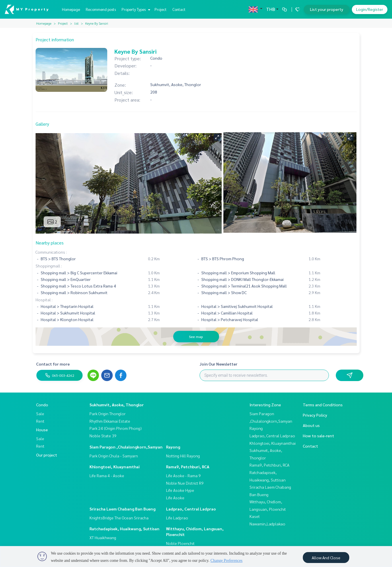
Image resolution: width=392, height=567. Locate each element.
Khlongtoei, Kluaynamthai (114, 466)
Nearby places (50, 243)
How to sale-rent (318, 435)
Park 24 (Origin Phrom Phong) (115, 428)
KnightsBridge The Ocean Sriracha (119, 517)
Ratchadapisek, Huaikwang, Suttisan (124, 528)
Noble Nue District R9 (185, 483)
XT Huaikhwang (102, 537)
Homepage (71, 9)
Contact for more (53, 363)
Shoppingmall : (49, 265)
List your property (326, 9)
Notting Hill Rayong (183, 455)
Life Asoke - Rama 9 (183, 475)
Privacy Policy (315, 415)
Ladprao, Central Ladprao (191, 508)
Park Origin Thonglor (107, 413)
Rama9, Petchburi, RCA (187, 466)
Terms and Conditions (323, 404)
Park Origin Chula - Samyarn (113, 455)
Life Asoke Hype (180, 490)
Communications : (51, 252)
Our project (46, 454)
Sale (40, 413)
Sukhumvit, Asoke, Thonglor (116, 404)
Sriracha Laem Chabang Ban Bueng (122, 508)
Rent (40, 421)
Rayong (173, 446)
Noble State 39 (102, 435)
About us (311, 425)
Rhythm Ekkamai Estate (109, 421)
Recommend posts (101, 9)
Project (161, 9)
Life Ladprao (177, 517)
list (76, 23)
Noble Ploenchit (180, 543)
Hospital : (44, 299)
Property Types (135, 9)
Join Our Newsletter (218, 363)
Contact (179, 9)
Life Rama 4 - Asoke (106, 475)
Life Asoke (175, 497)
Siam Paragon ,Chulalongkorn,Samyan (126, 446)
